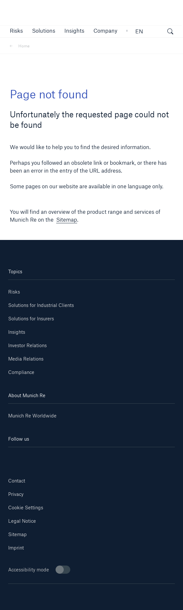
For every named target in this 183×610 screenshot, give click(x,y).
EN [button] (139, 31)
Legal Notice (22, 521)
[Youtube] (50, 457)
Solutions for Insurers (31, 318)
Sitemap (66, 219)
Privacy (16, 494)
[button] (16, 30)
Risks (14, 292)
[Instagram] (78, 457)
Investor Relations (27, 345)
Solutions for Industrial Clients (41, 305)
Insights (16, 332)
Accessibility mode (39, 570)
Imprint (16, 548)
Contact (16, 481)
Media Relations (25, 359)
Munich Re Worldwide (32, 416)
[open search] (170, 32)
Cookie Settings (25, 507)
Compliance (21, 372)
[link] (74, 30)
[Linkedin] (22, 457)
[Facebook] (105, 457)
